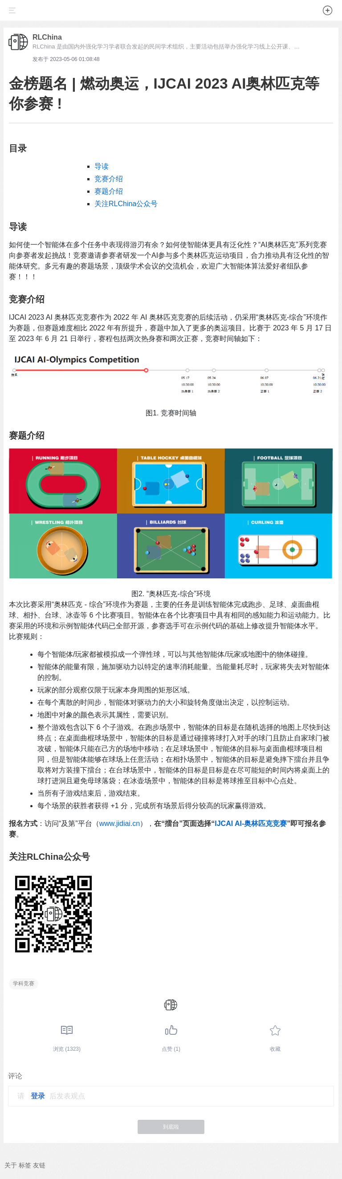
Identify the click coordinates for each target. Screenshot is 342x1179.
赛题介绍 (108, 191)
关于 (10, 1165)
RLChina (47, 37)
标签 (25, 1165)
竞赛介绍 (108, 179)
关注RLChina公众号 (126, 203)
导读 (101, 166)
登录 (38, 1096)
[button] (327, 12)
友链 (39, 1165)
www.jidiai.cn (119, 823)
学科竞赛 (23, 983)
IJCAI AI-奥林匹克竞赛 (251, 823)
